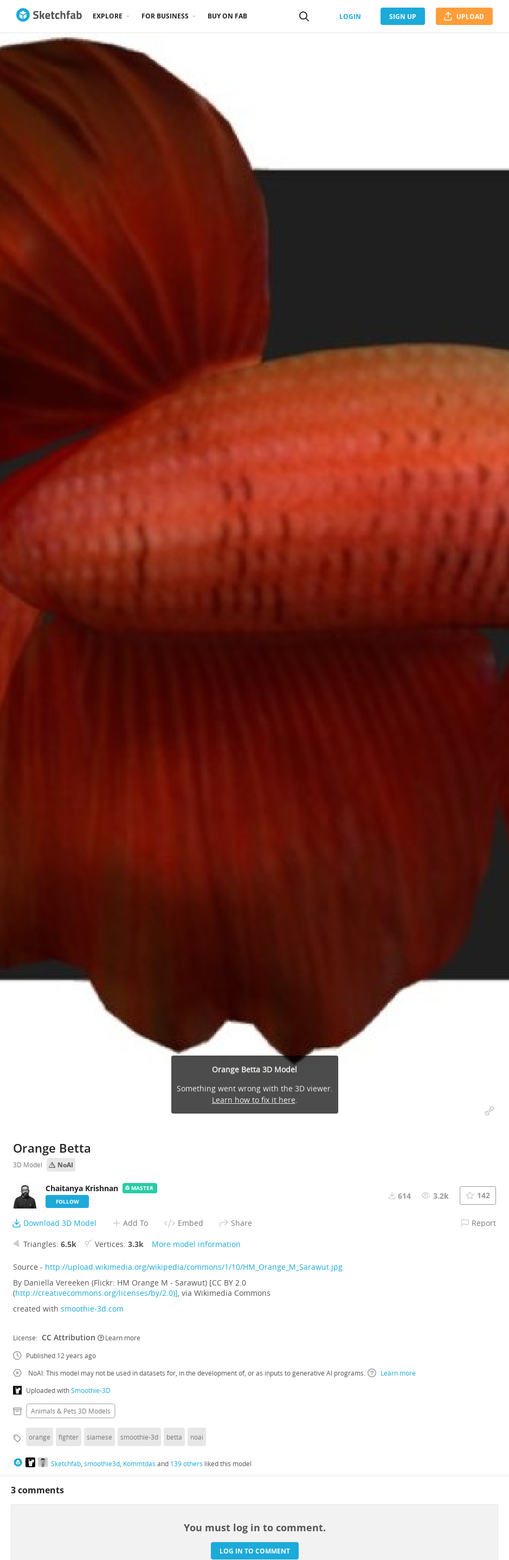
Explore (108, 16)
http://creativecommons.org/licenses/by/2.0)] (96, 1293)
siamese (99, 1437)
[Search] (304, 16)
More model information (196, 1244)
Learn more (119, 1337)
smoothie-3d (139, 1437)
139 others (186, 1463)
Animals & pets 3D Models (71, 1410)
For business (165, 16)
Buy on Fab (227, 16)
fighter (69, 1437)
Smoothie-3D (91, 1390)
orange (39, 1437)
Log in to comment (255, 1551)
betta (174, 1437)
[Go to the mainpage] (49, 16)
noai (196, 1437)
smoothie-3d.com (92, 1308)
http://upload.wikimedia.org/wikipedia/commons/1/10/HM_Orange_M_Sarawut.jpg (194, 1267)
